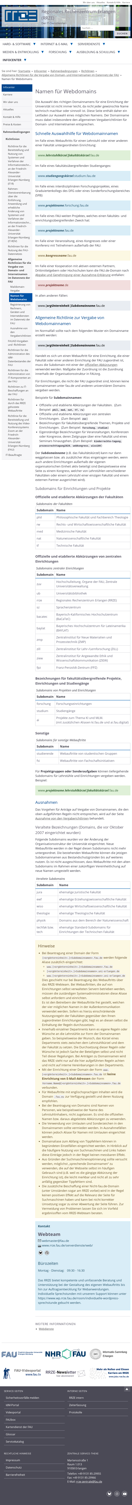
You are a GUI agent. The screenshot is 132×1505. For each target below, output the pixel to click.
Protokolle (75, 1412)
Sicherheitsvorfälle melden (22, 1398)
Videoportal (13, 1412)
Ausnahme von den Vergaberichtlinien (20, 332)
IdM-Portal (12, 1405)
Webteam (49, 1234)
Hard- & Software (17, 44)
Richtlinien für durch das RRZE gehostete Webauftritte (17, 405)
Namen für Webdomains (18, 297)
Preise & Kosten (12, 124)
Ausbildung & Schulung (96, 52)
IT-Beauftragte (14, 455)
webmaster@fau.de (55, 1241)
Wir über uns (10, 102)
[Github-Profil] (47, 1253)
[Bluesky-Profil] (40, 1253)
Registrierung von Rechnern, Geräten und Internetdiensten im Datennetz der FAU (20, 314)
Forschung (58, 52)
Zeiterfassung (77, 1405)
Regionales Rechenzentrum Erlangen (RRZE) (78, 14)
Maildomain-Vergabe (17, 288)
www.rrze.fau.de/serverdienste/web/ (67, 1245)
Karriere (7, 94)
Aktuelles (8, 109)
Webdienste (46, 1329)
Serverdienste (89, 44)
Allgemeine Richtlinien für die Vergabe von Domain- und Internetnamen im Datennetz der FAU (19, 270)
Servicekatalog (15, 1441)
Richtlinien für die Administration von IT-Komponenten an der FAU (19, 376)
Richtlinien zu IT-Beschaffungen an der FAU (18, 390)
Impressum (13, 1460)
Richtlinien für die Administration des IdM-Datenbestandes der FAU (19, 357)
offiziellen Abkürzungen (101, 365)
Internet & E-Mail (54, 44)
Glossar (10, 1434)
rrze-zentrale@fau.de (89, 1481)
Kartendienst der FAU (19, 1427)
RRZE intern (76, 1398)
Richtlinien (13, 139)
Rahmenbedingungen (16, 131)
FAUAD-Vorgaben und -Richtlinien (18, 342)
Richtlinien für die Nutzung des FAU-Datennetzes (18, 250)
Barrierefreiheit (15, 1475)
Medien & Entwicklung (21, 52)
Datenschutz (14, 1467)
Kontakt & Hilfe (11, 117)
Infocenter (12, 60)
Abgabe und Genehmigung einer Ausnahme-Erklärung (73, 275)
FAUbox (10, 1419)
